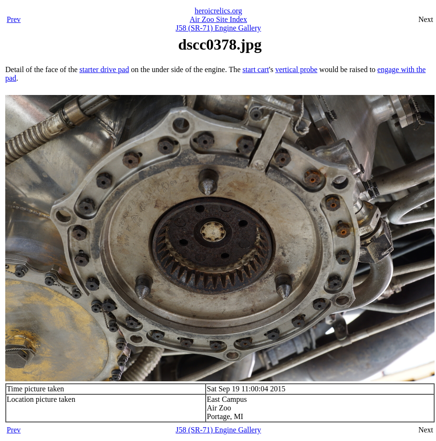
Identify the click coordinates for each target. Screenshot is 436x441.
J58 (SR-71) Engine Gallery (218, 28)
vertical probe (296, 69)
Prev (14, 19)
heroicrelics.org (218, 11)
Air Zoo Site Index (218, 19)
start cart (255, 69)
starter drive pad (104, 69)
